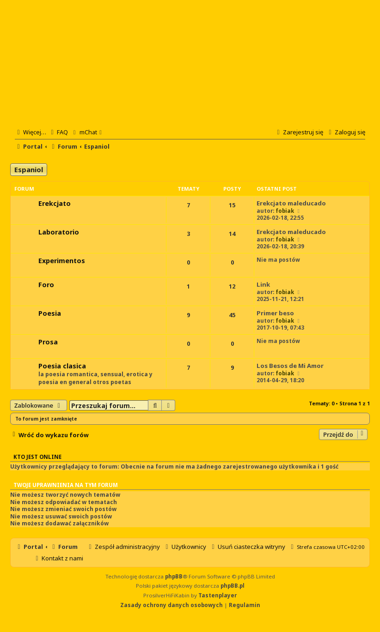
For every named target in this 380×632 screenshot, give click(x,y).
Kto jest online (37, 456)
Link (263, 284)
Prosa (48, 341)
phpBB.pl (233, 585)
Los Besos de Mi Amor (290, 365)
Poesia (49, 313)
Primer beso (275, 313)
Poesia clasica (62, 365)
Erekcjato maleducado (291, 203)
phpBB (174, 576)
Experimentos (61, 260)
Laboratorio (58, 232)
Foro (46, 284)
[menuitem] (58, 132)
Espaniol (28, 169)
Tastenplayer (217, 595)
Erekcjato (54, 203)
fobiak (285, 210)
